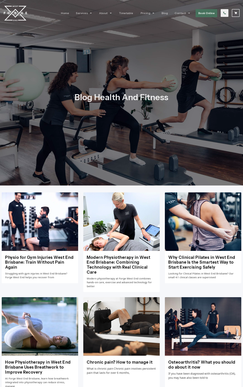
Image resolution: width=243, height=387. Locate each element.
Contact (182, 13)
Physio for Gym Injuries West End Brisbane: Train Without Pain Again (39, 270)
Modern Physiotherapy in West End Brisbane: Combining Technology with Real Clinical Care (118, 272)
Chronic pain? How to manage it (119, 376)
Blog (165, 13)
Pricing (148, 13)
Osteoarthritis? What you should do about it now (201, 379)
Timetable (126, 13)
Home (65, 13)
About (105, 13)
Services (84, 13)
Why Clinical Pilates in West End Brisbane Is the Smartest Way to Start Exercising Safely (201, 270)
